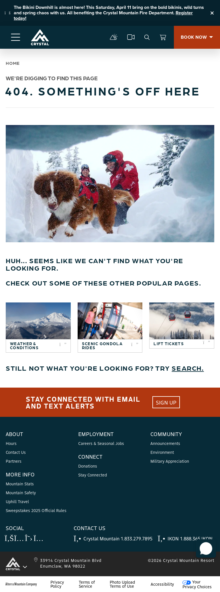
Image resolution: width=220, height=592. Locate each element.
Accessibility (162, 584)
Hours (11, 443)
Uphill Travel (17, 501)
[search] (147, 37)
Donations (87, 466)
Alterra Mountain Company (21, 584)
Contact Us (16, 452)
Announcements (165, 443)
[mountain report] (113, 37)
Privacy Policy (57, 584)
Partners (13, 461)
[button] (206, 548)
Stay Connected (92, 475)
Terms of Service (87, 584)
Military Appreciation (169, 461)
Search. (188, 368)
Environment (162, 452)
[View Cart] (163, 37)
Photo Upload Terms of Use (122, 584)
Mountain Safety (21, 492)
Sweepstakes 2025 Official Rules (36, 510)
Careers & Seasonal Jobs (101, 443)
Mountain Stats (20, 484)
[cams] (131, 37)
